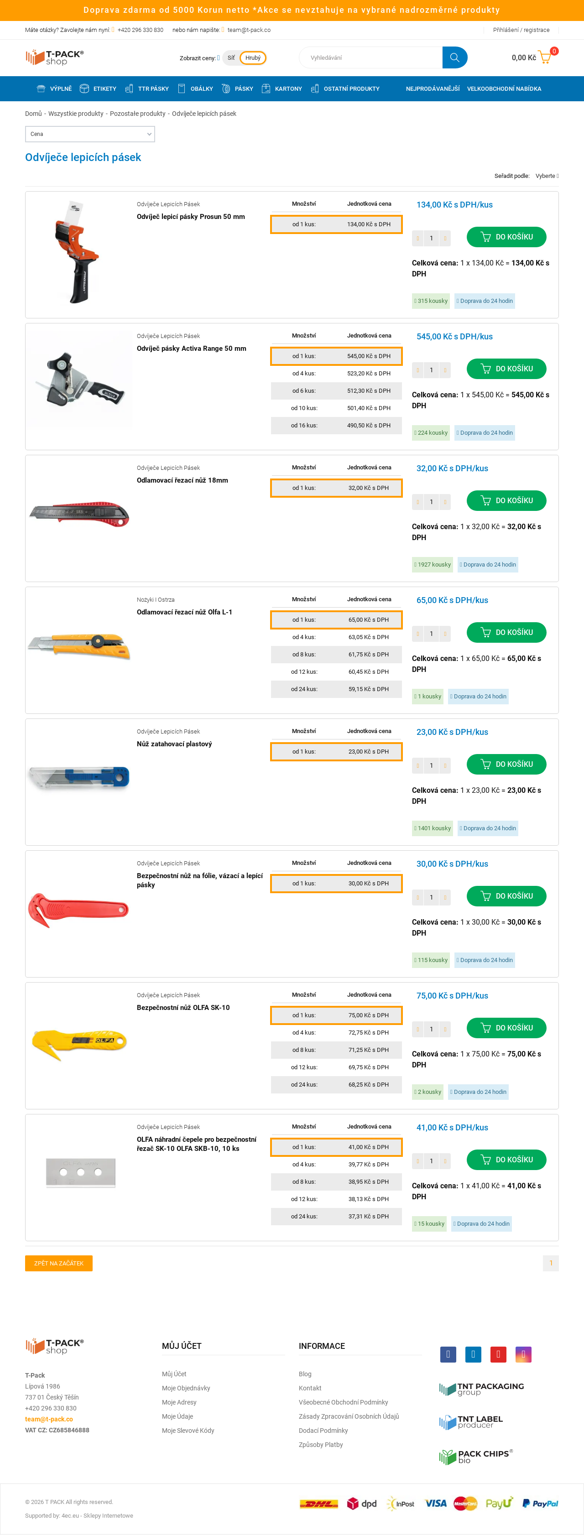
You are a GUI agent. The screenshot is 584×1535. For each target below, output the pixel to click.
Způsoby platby (321, 1444)
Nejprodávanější (433, 88)
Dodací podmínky (323, 1430)
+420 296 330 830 (140, 29)
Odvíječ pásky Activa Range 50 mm (191, 348)
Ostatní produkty (344, 88)
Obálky (194, 88)
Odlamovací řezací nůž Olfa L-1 (185, 612)
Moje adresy (179, 1402)
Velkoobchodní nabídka (504, 88)
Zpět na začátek (58, 1263)
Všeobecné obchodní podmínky (343, 1402)
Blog (305, 1374)
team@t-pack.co (249, 29)
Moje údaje (177, 1416)
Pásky (236, 88)
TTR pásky (146, 88)
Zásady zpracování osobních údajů (349, 1416)
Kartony (281, 88)
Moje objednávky (186, 1388)
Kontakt (310, 1388)
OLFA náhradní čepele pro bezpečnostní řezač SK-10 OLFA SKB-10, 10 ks (196, 1144)
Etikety (97, 88)
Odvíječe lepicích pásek (168, 204)
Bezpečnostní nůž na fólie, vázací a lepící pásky (200, 880)
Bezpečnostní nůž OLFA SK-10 (183, 1008)
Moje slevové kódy (188, 1430)
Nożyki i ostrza (156, 599)
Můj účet (174, 1374)
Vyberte (547, 175)
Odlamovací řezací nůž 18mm (182, 480)
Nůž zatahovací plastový (174, 744)
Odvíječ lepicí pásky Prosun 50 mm (191, 217)
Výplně (54, 88)
